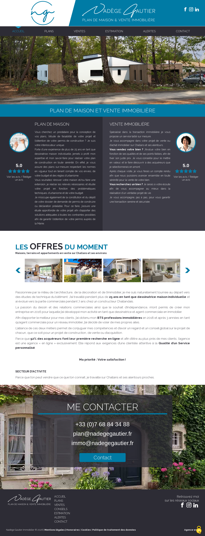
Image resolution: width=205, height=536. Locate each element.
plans (49, 31)
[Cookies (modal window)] (199, 530)
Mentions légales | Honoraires (62, 530)
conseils (60, 509)
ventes (79, 31)
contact (183, 31)
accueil (18, 31)
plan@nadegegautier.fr (102, 433)
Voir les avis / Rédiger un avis (19, 178)
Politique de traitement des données (114, 530)
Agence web (191, 530)
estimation (114, 31)
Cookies (86, 530)
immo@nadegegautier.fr (102, 443)
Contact (103, 457)
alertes (149, 31)
